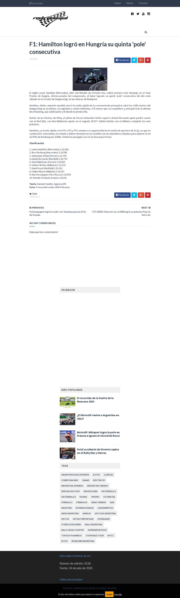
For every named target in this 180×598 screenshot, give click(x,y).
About (133, 3)
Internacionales (85, 502)
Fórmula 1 (30, 191)
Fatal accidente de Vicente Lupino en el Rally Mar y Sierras (98, 445)
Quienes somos (95, 29)
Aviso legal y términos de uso (75, 550)
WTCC (111, 530)
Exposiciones (91, 485)
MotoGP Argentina (105, 508)
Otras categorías (71, 519)
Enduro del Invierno (72, 480)
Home (122, 3)
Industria (40, 29)
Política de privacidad (71, 573)
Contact (147, 3)
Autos (96, 469)
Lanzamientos (105, 502)
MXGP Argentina (70, 508)
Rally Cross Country (72, 524)
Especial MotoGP (70, 485)
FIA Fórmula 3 (68, 491)
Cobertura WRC (69, 474)
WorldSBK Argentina (82, 535)
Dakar (85, 474)
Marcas (87, 508)
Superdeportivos (97, 524)
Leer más (118, 594)
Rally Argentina (93, 519)
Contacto (113, 29)
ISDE (112, 496)
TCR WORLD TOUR (95, 530)
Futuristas (109, 491)
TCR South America (71, 530)
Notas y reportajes (83, 513)
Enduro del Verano (97, 480)
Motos (65, 513)
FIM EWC (95, 491)
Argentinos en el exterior (75, 469)
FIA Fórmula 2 (109, 485)
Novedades (104, 513)
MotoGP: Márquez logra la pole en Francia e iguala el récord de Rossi (98, 428)
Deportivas (58, 29)
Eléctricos (99, 474)
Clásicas (108, 469)
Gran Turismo (98, 496)
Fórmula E (81, 496)
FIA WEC (83, 491)
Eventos (75, 29)
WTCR (64, 535)
